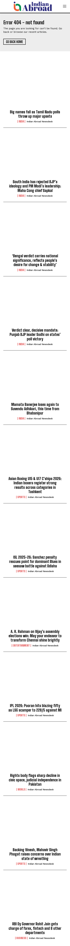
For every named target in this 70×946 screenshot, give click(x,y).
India (21, 121)
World (21, 789)
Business (21, 938)
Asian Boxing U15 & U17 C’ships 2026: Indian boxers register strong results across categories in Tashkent (35, 485)
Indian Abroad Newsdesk (40, 121)
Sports (21, 497)
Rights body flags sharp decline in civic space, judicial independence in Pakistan (35, 779)
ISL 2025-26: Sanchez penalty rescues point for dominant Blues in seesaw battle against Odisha (35, 561)
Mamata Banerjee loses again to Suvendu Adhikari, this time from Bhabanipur (35, 408)
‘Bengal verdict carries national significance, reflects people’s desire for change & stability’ (35, 260)
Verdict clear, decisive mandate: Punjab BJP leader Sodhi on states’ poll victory (35, 334)
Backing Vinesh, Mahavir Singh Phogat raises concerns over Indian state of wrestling (35, 854)
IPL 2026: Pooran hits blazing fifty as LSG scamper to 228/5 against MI (35, 707)
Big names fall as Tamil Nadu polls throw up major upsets (35, 114)
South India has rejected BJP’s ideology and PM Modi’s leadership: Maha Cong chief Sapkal (35, 186)
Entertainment (21, 645)
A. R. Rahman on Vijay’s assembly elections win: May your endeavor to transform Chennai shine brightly (35, 636)
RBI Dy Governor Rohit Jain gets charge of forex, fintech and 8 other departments (35, 928)
